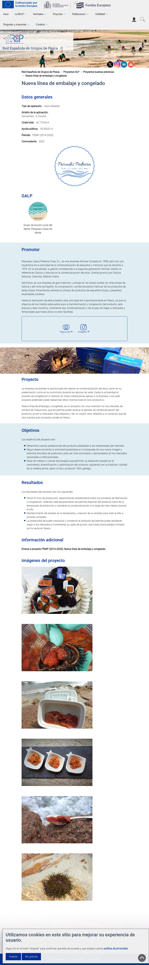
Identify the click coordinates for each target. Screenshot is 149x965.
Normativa (38, 14)
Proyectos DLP (71, 71)
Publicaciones (79, 14)
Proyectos (58, 14)
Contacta (40, 24)
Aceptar (13, 956)
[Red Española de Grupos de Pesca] (14, 38)
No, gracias (31, 956)
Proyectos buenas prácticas (98, 71)
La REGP (19, 14)
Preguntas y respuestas (14, 24)
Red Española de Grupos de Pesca (30, 48)
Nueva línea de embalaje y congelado (84, 549)
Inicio (6, 14)
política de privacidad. (116, 948)
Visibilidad (100, 14)
